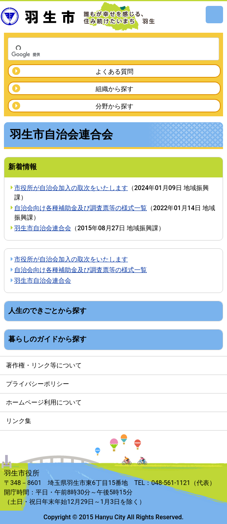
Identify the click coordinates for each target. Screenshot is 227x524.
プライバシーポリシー (37, 384)
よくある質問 (114, 71)
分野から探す (114, 106)
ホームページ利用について (44, 402)
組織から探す (114, 89)
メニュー (214, 14)
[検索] (103, 54)
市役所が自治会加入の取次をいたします (71, 188)
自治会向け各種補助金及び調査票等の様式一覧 (80, 208)
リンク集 (18, 421)
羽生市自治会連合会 (42, 228)
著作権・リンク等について (44, 365)
